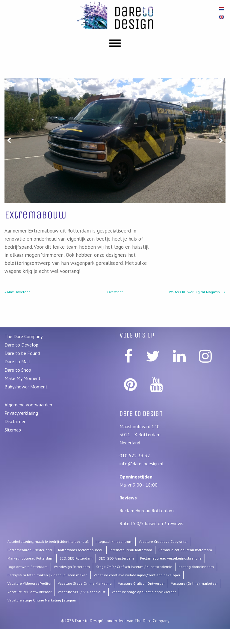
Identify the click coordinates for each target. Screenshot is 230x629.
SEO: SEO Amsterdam (116, 558)
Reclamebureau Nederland (29, 550)
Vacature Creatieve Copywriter (163, 541)
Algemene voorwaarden (28, 405)
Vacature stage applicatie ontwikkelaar (144, 592)
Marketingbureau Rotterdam (30, 558)
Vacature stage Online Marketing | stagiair (41, 600)
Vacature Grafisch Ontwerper (141, 583)
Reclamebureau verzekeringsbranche (171, 558)
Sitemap (12, 430)
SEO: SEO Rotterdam (76, 558)
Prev (9, 82)
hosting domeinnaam (196, 566)
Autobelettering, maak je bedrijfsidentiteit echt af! (48, 541)
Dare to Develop (21, 345)
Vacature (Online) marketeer (194, 583)
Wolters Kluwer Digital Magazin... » (197, 292)
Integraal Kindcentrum (114, 541)
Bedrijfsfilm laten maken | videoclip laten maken (47, 575)
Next (221, 82)
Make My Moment (22, 378)
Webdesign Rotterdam (72, 566)
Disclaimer (14, 421)
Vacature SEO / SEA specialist (81, 592)
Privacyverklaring (21, 413)
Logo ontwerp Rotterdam (27, 566)
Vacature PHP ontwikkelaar (29, 592)
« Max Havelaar (17, 292)
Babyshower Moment (26, 387)
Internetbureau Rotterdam (131, 550)
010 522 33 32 (134, 455)
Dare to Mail (17, 361)
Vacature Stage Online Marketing (85, 583)
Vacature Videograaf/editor (29, 583)
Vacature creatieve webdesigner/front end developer (137, 575)
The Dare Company (23, 336)
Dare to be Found (22, 353)
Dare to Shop (17, 370)
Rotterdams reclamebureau (80, 550)
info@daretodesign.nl (141, 464)
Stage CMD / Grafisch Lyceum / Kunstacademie (134, 566)
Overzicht (115, 292)
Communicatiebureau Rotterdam (185, 550)
